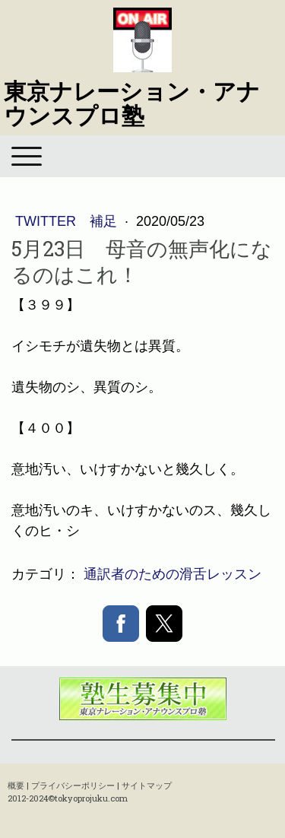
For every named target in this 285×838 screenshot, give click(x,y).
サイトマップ (147, 785)
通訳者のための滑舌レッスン (172, 574)
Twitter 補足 (68, 221)
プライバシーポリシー (73, 785)
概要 (16, 785)
